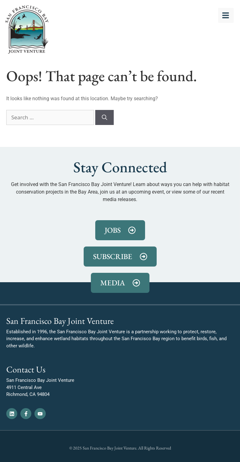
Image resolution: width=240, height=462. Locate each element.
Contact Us (25, 369)
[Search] (104, 117)
